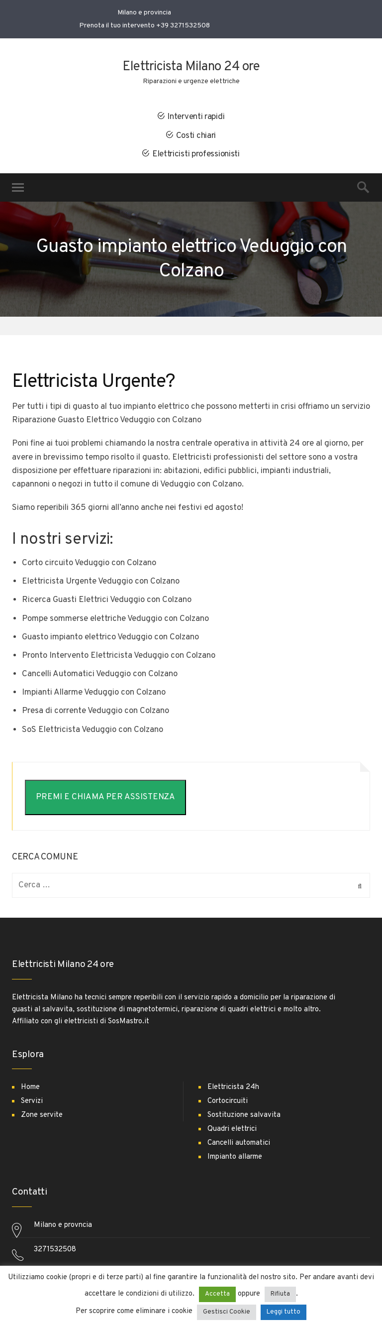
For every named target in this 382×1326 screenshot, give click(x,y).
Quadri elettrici (232, 1129)
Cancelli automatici (238, 1143)
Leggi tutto (283, 1312)
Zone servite (42, 1115)
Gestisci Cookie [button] (226, 1312)
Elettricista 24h (233, 1087)
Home (30, 1087)
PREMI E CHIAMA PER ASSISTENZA (105, 797)
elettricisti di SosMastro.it (106, 1021)
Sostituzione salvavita (244, 1115)
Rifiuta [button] (280, 1294)
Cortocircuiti (227, 1101)
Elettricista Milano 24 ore (191, 67)
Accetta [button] (217, 1294)
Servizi (32, 1101)
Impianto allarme (234, 1157)
